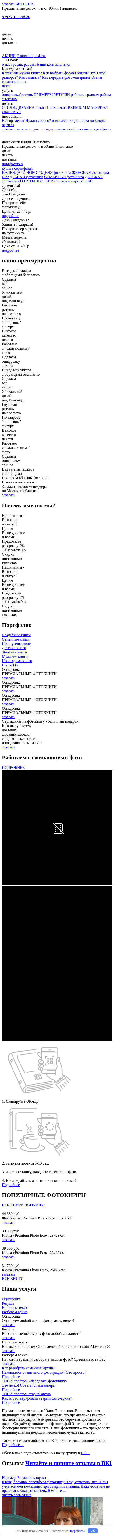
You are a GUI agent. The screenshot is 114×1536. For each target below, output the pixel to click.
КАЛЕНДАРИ (13, 173)
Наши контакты (49, 64)
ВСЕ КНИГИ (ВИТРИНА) (23, 1205)
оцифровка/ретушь (17, 95)
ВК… (85, 1453)
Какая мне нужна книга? (22, 73)
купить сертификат (95, 129)
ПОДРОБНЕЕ (13, 767)
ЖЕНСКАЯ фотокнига (90, 173)
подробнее (10, 216)
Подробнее (11, 1185)
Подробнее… (13, 1445)
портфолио (12, 164)
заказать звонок (14, 129)
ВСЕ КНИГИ (13, 1279)
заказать (8, 4)
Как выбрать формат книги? (66, 73)
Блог (67, 64)
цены (6, 86)
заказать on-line (67, 129)
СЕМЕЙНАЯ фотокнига (64, 177)
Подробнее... (77, 1530)
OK (92, 1530)
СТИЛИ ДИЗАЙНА (18, 108)
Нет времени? (13, 120)
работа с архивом (85, 95)
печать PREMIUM (71, 108)
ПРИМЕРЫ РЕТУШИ (52, 95)
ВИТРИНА (24, 4)
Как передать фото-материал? (66, 77)
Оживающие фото (31, 56)
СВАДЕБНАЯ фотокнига (22, 177)
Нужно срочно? (38, 120)
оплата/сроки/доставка (70, 120)
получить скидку (41, 129)
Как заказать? (30, 77)
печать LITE (45, 108)
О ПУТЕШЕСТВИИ (37, 181)
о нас (6, 64)
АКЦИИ (9, 56)
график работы (23, 64)
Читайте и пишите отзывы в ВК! (68, 1463)
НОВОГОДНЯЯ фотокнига (48, 173)
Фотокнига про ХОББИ (73, 181)
